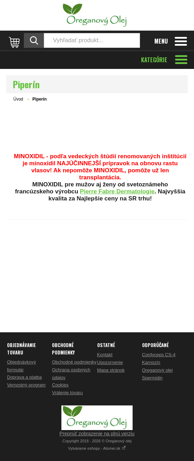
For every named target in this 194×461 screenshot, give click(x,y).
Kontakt (105, 354)
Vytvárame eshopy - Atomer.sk (97, 448)
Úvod (18, 99)
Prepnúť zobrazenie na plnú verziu (97, 433)
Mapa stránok (111, 370)
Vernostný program (26, 385)
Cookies (60, 385)
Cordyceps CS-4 (158, 354)
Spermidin (152, 377)
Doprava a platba (24, 377)
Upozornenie (110, 362)
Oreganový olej (157, 370)
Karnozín (151, 362)
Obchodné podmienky (74, 362)
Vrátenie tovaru (67, 392)
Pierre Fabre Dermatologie (117, 191)
